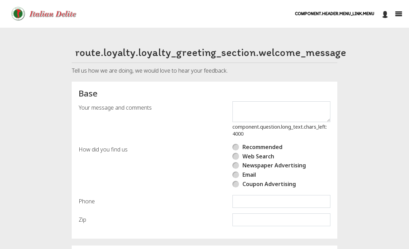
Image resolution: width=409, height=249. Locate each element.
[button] (46, 13)
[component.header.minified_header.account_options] (385, 14)
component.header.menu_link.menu (334, 13)
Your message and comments (115, 107)
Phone (87, 201)
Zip (82, 219)
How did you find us (103, 149)
